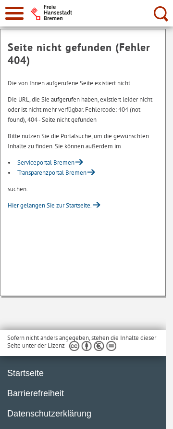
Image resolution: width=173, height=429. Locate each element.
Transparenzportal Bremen (51, 173)
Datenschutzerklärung (49, 413)
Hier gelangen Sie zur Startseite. (50, 205)
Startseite (25, 373)
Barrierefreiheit (35, 393)
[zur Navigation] (14, 13)
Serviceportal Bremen (45, 162)
